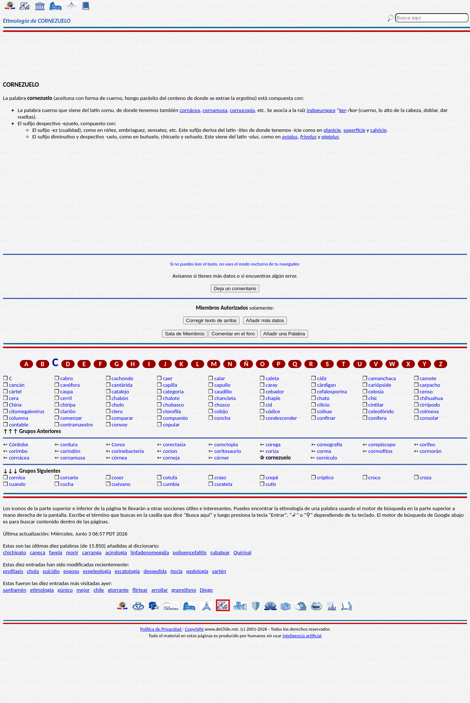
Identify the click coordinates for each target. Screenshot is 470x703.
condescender (281, 418)
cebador (274, 391)
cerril (66, 398)
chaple (272, 398)
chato (323, 398)
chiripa (67, 404)
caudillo (223, 391)
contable (18, 424)
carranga (92, 552)
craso (220, 477)
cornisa (17, 477)
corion (170, 451)
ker (342, 110)
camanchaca (382, 378)
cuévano (121, 484)
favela (55, 552)
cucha (66, 484)
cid (268, 404)
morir (72, 552)
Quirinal (243, 552)
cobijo (221, 411)
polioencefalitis (190, 552)
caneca (37, 552)
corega (273, 444)
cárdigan (326, 385)
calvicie (378, 130)
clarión (67, 411)
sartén (219, 571)
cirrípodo (430, 404)
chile (99, 590)
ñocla (176, 571)
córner (221, 457)
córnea (119, 457)
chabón (120, 398)
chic (372, 398)
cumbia (171, 484)
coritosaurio (227, 451)
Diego (206, 590)
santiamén (14, 590)
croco (374, 477)
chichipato (14, 552)
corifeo (427, 444)
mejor (83, 590)
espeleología (97, 571)
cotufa (170, 477)
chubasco (173, 404)
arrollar (159, 590)
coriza (272, 451)
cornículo (327, 457)
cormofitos (380, 451)
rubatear (220, 552)
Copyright (194, 629)
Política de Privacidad (161, 629)
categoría (173, 391)
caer (168, 378)
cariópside (379, 385)
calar (219, 378)
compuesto (175, 418)
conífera (377, 418)
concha (222, 418)
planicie (332, 130)
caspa (66, 391)
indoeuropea (321, 110)
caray (271, 385)
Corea (118, 444)
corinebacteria (128, 451)
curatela (223, 484)
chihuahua (431, 398)
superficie (354, 130)
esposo (71, 571)
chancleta (225, 398)
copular (171, 424)
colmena (429, 411)
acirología (116, 552)
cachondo (122, 378)
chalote (171, 398)
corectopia (226, 444)
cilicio (323, 404)
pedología (197, 571)
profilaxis (13, 571)
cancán (17, 385)
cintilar (376, 404)
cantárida (122, 385)
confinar (326, 418)
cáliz (321, 378)
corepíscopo (381, 444)
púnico (65, 590)
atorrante (118, 590)
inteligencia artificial (302, 635)
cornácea (190, 110)
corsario (69, 477)
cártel (15, 391)
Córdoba (18, 444)
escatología (127, 571)
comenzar (71, 418)
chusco (222, 404)
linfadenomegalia (150, 552)
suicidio (51, 571)
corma (324, 451)
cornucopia (242, 110)
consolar (429, 418)
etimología (42, 590)
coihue (324, 411)
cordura (68, 444)
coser (118, 477)
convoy (119, 424)
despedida (155, 571)
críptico (325, 477)
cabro (66, 378)
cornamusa (215, 110)
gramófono (183, 590)
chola (33, 571)
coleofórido (381, 411)
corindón (70, 451)
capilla (170, 385)
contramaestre (76, 424)
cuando (17, 484)
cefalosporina (332, 391)
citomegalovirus (26, 411)
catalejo (120, 391)
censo (426, 391)
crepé (271, 477)
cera (13, 398)
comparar (122, 418)
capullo (222, 385)
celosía (376, 391)
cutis (270, 484)
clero (117, 411)
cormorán (430, 451)
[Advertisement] (235, 55)
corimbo (18, 451)
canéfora (70, 385)
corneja (171, 457)
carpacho (430, 385)
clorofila (172, 411)
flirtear (140, 590)
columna (18, 418)
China (15, 404)
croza (425, 477)
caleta (272, 378)
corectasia (174, 444)
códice (272, 411)
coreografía (329, 444)
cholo (118, 404)
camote (428, 378)
